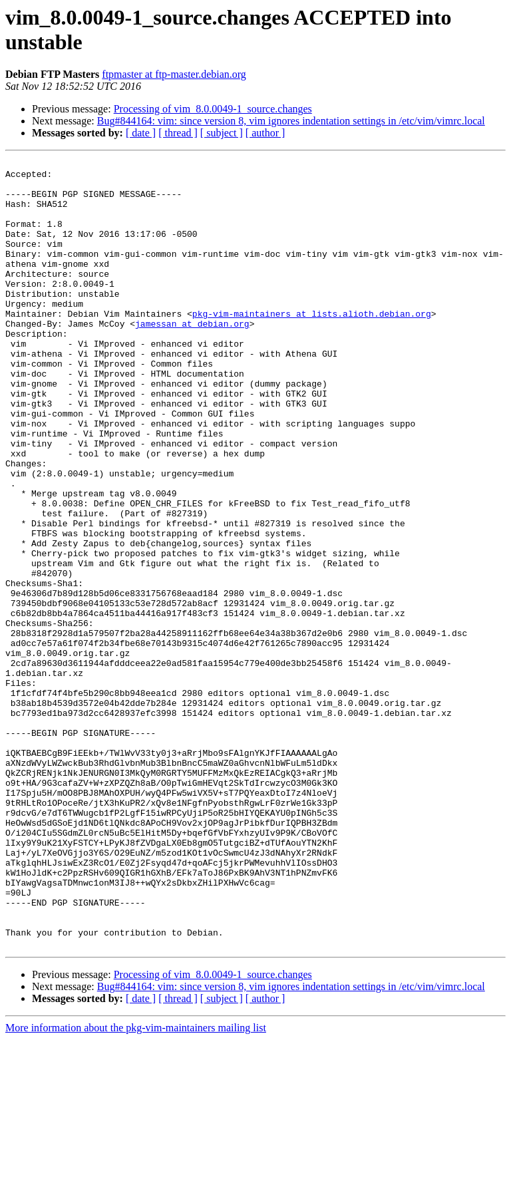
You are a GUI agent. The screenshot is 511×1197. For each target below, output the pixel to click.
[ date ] (141, 132)
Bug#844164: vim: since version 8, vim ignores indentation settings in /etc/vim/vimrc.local (291, 120)
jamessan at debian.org (192, 357)
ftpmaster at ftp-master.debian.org (174, 74)
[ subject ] (221, 132)
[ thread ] (178, 132)
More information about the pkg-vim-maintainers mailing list (135, 1185)
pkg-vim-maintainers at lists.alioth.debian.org (311, 345)
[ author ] (265, 132)
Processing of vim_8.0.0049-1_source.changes (213, 108)
